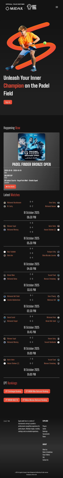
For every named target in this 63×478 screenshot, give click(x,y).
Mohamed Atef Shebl (12, 296)
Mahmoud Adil (53, 300)
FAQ (43, 457)
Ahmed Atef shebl (53, 321)
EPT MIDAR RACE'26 (11, 400)
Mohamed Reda (53, 317)
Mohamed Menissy (11, 229)
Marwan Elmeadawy (52, 279)
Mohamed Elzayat (10, 321)
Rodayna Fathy (53, 252)
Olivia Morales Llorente (51, 255)
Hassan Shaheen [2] (52, 229)
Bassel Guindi (9, 317)
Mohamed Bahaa (10, 279)
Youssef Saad (54, 275)
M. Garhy (8, 206)
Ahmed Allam (9, 275)
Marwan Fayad (10, 226)
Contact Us (45, 460)
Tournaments (46, 434)
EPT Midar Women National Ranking (35, 400)
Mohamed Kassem (52, 206)
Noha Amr (8, 255)
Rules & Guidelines (48, 452)
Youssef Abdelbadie (52, 342)
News (44, 436)
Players (45, 426)
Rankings (45, 431)
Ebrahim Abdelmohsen (12, 300)
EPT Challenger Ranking (13, 391)
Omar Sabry (54, 202)
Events (44, 429)
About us (45, 449)
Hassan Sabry (54, 338)
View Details (10, 187)
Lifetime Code (34, 474)
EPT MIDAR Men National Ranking (37, 391)
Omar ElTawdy (54, 296)
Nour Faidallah (10, 252)
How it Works (46, 455)
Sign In (7, 102)
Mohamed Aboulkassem (12, 202)
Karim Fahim (54, 226)
